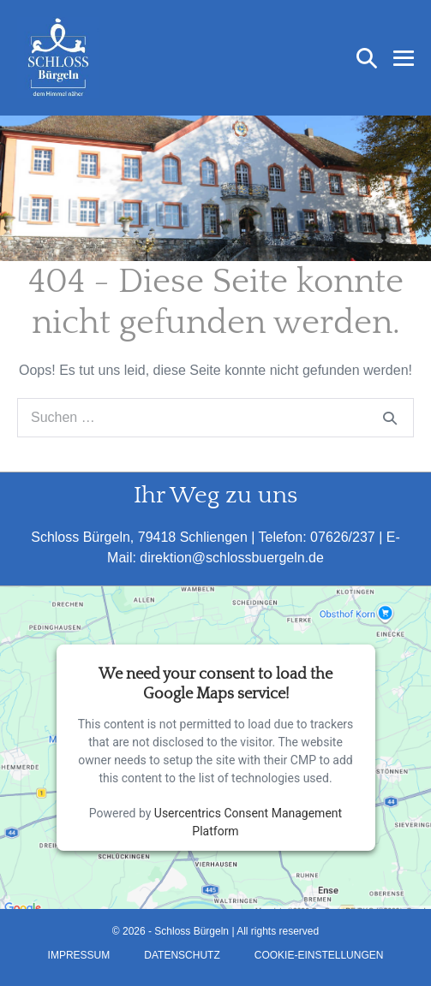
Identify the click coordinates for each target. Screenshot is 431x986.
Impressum (79, 955)
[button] (366, 58)
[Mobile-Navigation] (403, 58)
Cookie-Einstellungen (319, 955)
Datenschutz (181, 955)
